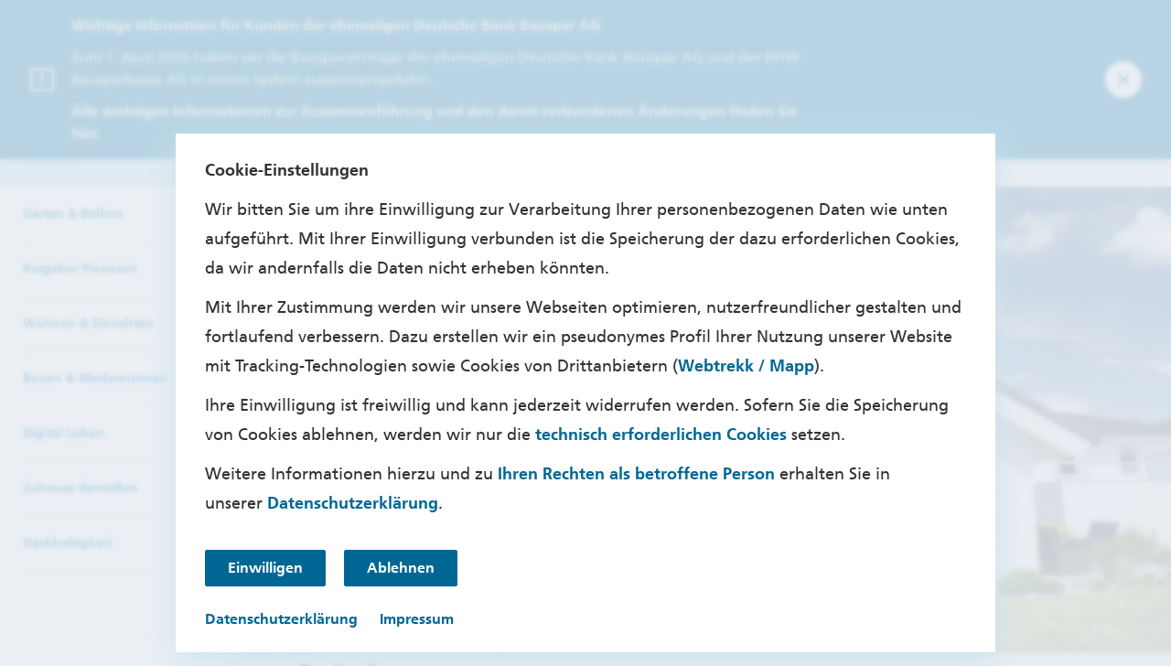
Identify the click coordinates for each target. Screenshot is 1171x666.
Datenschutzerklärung (352, 503)
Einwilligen (265, 567)
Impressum (417, 619)
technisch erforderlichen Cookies (661, 434)
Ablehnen (401, 567)
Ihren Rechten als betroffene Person (636, 474)
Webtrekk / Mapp (746, 366)
